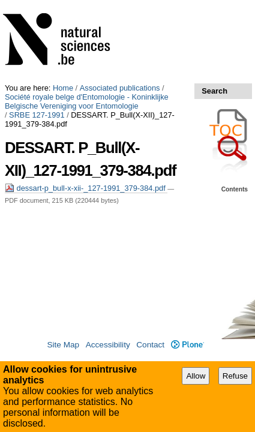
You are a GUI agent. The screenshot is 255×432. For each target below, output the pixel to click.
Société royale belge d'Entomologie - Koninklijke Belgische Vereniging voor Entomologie (123, 18)
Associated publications (120, 4)
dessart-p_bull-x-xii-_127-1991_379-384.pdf (86, 95)
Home (63, 4)
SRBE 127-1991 (36, 31)
